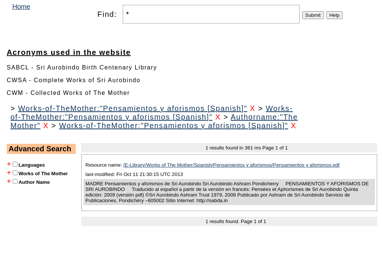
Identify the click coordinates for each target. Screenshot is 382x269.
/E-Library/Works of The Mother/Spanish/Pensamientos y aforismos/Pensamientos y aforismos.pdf (231, 165)
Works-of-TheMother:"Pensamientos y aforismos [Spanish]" (132, 108)
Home (21, 6)
